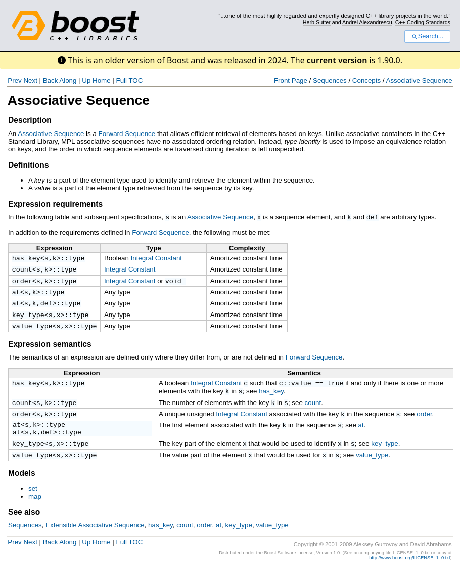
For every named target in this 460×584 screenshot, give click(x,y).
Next (30, 80)
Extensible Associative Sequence (95, 541)
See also (24, 527)
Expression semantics (49, 350)
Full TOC (129, 80)
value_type (32, 332)
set (32, 504)
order (22, 283)
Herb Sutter (317, 22)
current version (337, 60)
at (16, 295)
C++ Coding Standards (422, 22)
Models (21, 488)
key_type (28, 320)
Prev (14, 80)
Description (30, 120)
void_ (175, 283)
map (34, 512)
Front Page (290, 80)
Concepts (366, 80)
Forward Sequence (127, 134)
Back (50, 80)
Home (102, 80)
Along (67, 80)
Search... (427, 36)
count (22, 270)
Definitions (28, 165)
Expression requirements (55, 204)
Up (86, 80)
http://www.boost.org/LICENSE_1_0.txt (409, 573)
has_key (26, 258)
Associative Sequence (419, 80)
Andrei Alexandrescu (367, 22)
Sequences (330, 80)
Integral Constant (156, 257)
